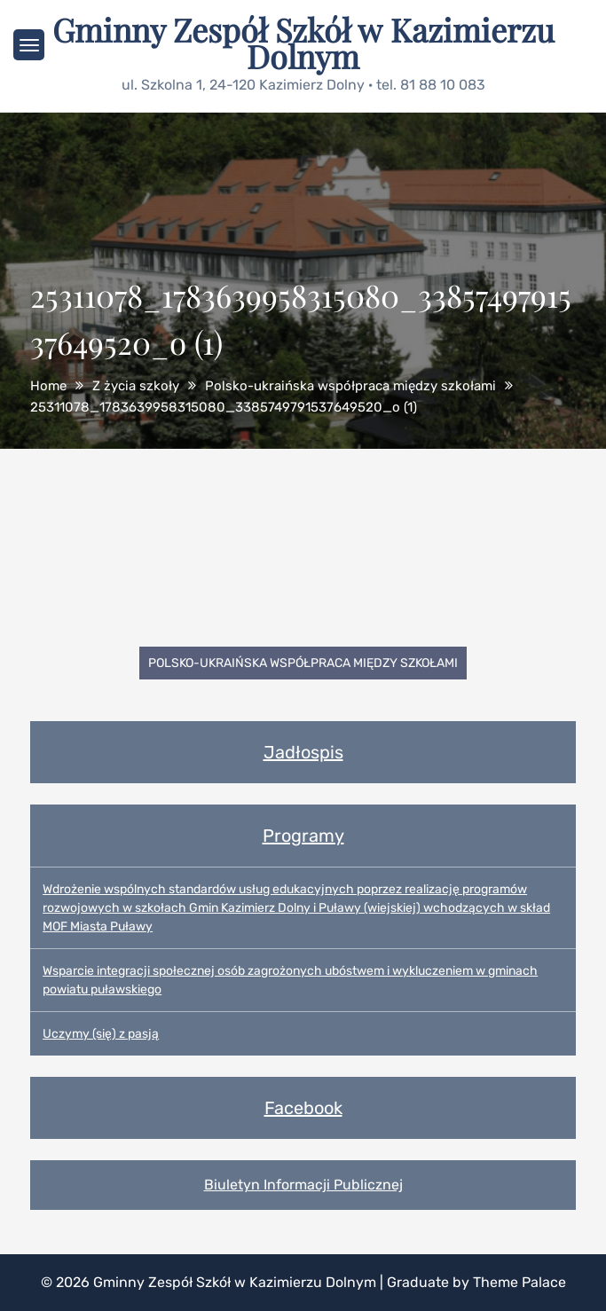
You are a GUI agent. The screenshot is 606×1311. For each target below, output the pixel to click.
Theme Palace (519, 1282)
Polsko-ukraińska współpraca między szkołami (303, 663)
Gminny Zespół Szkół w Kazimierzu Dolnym (303, 42)
